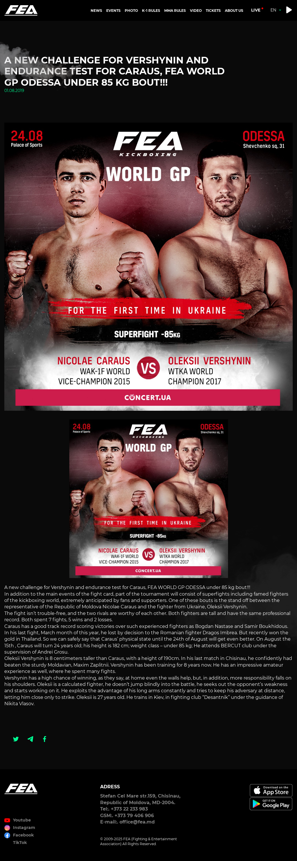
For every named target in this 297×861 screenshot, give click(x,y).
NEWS (96, 10)
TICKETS (213, 10)
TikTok (20, 842)
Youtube (22, 820)
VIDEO (196, 10)
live (255, 10)
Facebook (23, 835)
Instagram (24, 827)
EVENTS (113, 10)
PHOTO (131, 10)
